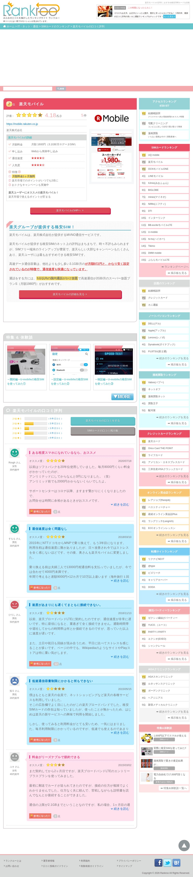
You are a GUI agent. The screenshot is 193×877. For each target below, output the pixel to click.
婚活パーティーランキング (164, 610)
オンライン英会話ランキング (164, 492)
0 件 (55, 418)
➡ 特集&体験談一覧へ (174, 788)
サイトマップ (124, 866)
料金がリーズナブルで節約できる (56, 757)
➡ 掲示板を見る (177, 272)
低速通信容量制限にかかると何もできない (62, 681)
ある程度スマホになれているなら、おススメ (64, 452)
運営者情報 (47, 860)
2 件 (55, 423)
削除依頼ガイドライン (91, 866)
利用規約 (84, 860)
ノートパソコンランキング (164, 315)
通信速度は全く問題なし (49, 528)
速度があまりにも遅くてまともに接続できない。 (67, 605)
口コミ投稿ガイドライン (54, 866)
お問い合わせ (11, 866)
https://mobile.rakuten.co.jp (22, 123)
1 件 (55, 428)
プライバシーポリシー (128, 860)
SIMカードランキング (164, 147)
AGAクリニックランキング (164, 669)
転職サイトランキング (164, 551)
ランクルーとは (12, 860)
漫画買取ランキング (164, 374)
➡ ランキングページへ (175, 266)
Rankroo (164, 873)
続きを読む (121, 504)
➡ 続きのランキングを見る (172, 358)
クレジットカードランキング (164, 433)
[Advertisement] (96, 57)
